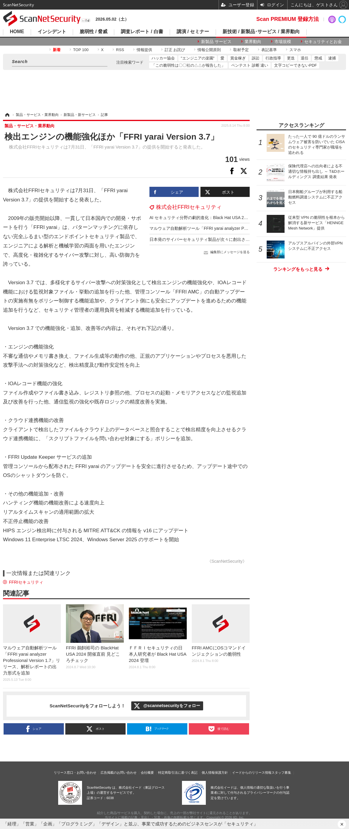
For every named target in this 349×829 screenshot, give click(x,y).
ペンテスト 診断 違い (249, 65)
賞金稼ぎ (238, 58)
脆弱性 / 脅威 (93, 31)
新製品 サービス (216, 41)
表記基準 (269, 50)
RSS (120, 50)
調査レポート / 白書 (142, 31)
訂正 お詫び (175, 50)
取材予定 (241, 50)
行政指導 (273, 58)
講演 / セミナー (193, 31)
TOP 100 (81, 50)
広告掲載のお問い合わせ (119, 772)
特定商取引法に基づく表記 (177, 772)
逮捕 (332, 58)
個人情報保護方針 (215, 772)
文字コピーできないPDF (295, 65)
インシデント (52, 31)
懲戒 (318, 58)
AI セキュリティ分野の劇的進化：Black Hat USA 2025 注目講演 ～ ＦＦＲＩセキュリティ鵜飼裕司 (241, 217)
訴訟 (256, 58)
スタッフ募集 (281, 772)
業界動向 (253, 41)
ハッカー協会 (163, 58)
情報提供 (144, 50)
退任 (304, 58)
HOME (17, 31)
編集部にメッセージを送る (230, 252)
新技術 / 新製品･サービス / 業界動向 (261, 31)
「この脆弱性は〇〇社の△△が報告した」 (188, 65)
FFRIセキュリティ (26, 582)
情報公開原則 (209, 50)
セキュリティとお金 (323, 41)
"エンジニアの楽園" (197, 58)
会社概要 (147, 772)
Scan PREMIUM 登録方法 (287, 19)
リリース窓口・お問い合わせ (75, 772)
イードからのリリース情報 (251, 772)
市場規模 (282, 41)
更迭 (291, 58)
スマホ (295, 50)
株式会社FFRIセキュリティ (189, 207)
